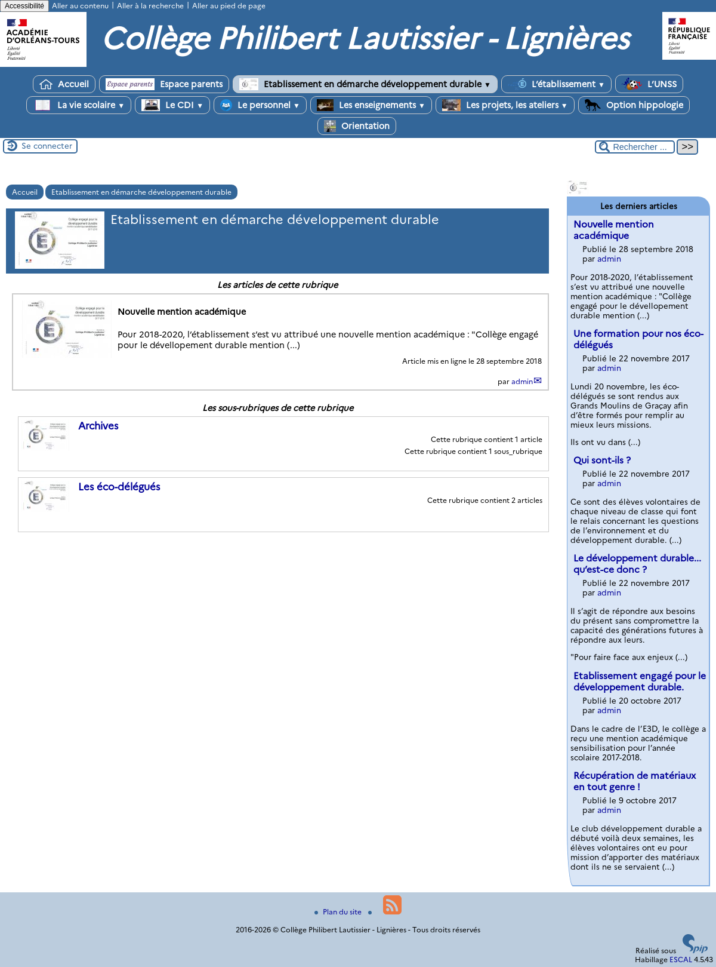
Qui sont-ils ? (602, 460)
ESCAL (680, 959)
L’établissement (556, 84)
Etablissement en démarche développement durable (365, 84)
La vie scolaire (79, 105)
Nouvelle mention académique (613, 230)
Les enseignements (371, 105)
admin (522, 381)
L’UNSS (649, 84)
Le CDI (172, 105)
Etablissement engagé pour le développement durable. (639, 681)
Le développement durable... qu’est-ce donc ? (637, 563)
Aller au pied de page (229, 5)
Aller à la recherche (150, 5)
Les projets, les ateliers (505, 105)
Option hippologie (634, 105)
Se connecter (46, 146)
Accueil (64, 84)
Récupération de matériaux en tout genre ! (634, 781)
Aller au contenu (80, 5)
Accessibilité (24, 6)
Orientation (357, 126)
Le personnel (260, 105)
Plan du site (338, 911)
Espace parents (164, 84)
